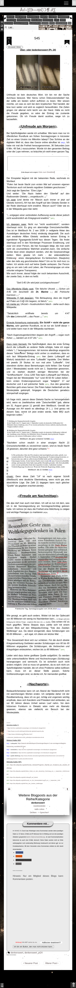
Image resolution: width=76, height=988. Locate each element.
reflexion (8, 23)
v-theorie (52, 17)
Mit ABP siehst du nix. (29, 942)
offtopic (10, 17)
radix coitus (39, 809)
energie (45, 23)
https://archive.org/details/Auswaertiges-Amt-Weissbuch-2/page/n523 (26, 728)
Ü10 (69, 23)
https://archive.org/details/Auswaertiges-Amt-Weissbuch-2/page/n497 (38, 752)
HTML (19, 864)
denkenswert (63, 17)
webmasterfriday (21, 23)
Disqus (19, 856)
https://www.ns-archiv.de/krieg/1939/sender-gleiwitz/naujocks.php (26, 731)
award (62, 20)
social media (36, 20)
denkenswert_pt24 (33, 952)
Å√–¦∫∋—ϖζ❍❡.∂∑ (38, 10)
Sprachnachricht (24, 860)
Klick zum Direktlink (46, 172)
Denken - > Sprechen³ (39, 812)
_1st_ (56, 20)
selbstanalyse (33, 17)
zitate (52, 23)
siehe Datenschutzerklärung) (36, 837)
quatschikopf (61, 23)
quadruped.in (35, 23)
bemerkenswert (23, 20)
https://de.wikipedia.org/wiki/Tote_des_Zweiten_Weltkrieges (26, 783)
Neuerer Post (30, 963)
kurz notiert (21, 17)
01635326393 (39, 806)
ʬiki (2, 2)
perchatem (11, 20)
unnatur (44, 17)
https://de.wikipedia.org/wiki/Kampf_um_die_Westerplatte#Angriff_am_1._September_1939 (35, 780)
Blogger (19, 852)
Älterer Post (51, 963)
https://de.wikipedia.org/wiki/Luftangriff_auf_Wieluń (24, 777)
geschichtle (48, 20)
